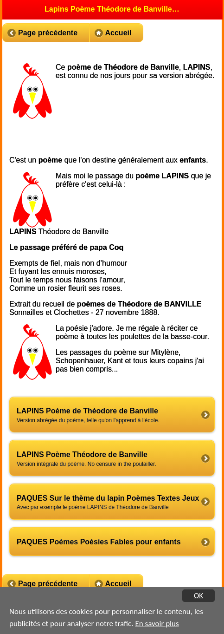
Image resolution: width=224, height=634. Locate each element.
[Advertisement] (135, 126)
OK (198, 596)
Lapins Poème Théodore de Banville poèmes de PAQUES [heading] (112, 9)
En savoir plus (157, 623)
